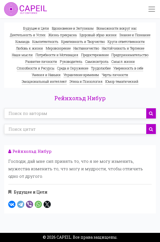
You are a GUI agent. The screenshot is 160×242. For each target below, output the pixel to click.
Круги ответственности (126, 41)
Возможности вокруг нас (117, 28)
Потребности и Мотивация (57, 55)
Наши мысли (22, 55)
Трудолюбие (101, 68)
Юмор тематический (121, 81)
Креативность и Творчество (83, 41)
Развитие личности (41, 61)
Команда (22, 41)
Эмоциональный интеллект (44, 81)
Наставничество (86, 48)
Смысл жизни (123, 61)
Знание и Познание (134, 35)
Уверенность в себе (128, 68)
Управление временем (81, 75)
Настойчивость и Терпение (123, 48)
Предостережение (95, 55)
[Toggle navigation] (152, 9)
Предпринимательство (129, 55)
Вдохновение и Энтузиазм (73, 28)
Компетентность (45, 41)
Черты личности (115, 75)
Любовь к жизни (29, 48)
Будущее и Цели (36, 28)
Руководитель (71, 61)
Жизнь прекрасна (62, 35)
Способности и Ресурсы (35, 68)
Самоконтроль (97, 61)
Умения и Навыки (46, 75)
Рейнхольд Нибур (30, 151)
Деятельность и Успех (28, 35)
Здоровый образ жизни (98, 35)
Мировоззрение (58, 48)
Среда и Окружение (72, 68)
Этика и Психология (86, 81)
